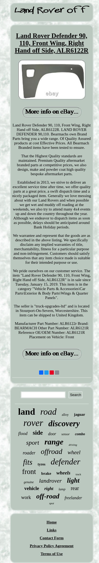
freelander (73, 498)
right (48, 488)
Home (51, 522)
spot (51, 503)
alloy (65, 415)
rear (75, 488)
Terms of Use (52, 554)
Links (51, 530)
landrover (50, 480)
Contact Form (51, 538)
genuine (29, 482)
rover (33, 423)
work (26, 497)
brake (46, 473)
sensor (66, 434)
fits (27, 462)
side (38, 432)
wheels (63, 473)
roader (29, 453)
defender (65, 461)
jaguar (79, 414)
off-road (47, 496)
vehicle (31, 488)
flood (22, 433)
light (73, 480)
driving (73, 444)
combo (80, 434)
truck (78, 474)
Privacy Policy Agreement (52, 546)
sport (32, 442)
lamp (62, 489)
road (48, 412)
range (53, 441)
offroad (51, 451)
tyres (41, 464)
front (29, 472)
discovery (64, 423)
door (52, 434)
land (26, 412)
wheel (74, 452)
